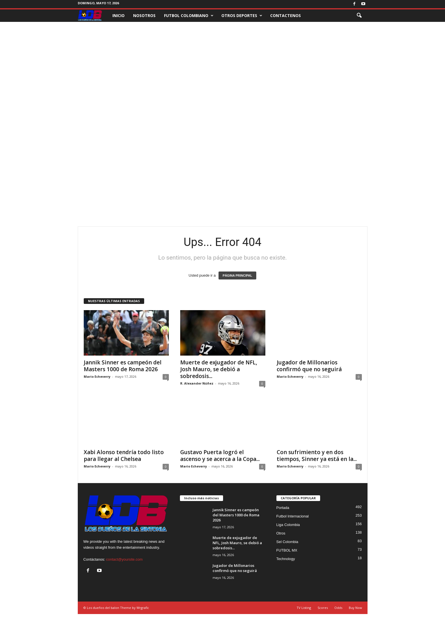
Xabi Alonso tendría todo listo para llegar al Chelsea (124, 455)
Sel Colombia (287, 542)
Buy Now (355, 608)
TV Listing (304, 608)
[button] (359, 15)
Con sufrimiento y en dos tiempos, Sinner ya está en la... (317, 455)
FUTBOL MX (286, 550)
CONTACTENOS (285, 15)
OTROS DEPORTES (241, 15)
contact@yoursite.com (124, 559)
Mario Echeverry (97, 376)
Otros (281, 533)
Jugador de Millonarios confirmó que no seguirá (309, 366)
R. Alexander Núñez (196, 383)
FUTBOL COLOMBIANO (188, 15)
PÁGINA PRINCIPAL (237, 275)
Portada (282, 508)
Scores (323, 608)
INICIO (118, 15)
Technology (285, 559)
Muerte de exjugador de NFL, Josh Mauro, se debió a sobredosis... (218, 369)
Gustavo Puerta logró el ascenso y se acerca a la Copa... (220, 455)
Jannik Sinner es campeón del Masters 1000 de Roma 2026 (122, 366)
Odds (338, 608)
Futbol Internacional (292, 516)
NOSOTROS (144, 15)
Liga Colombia (288, 525)
